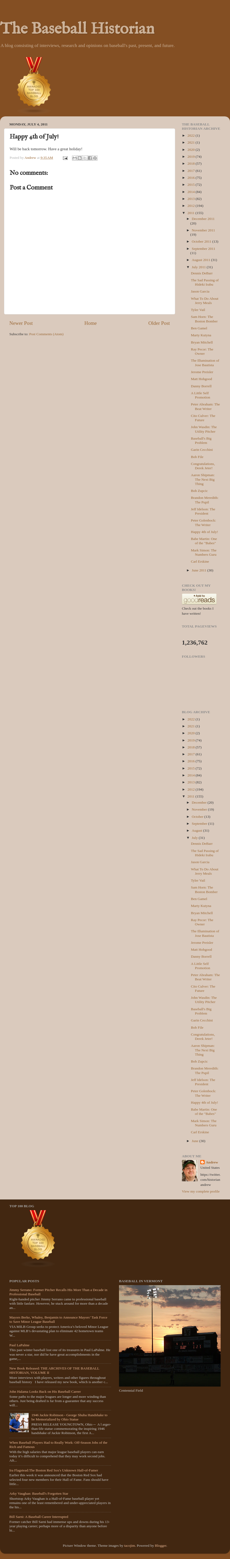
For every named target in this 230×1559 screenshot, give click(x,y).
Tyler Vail (198, 310)
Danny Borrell (201, 386)
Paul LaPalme (19, 1345)
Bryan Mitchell (202, 342)
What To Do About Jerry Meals (204, 301)
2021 (191, 142)
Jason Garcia (200, 291)
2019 (191, 157)
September (200, 824)
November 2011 (203, 230)
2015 (191, 185)
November (200, 809)
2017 (191, 171)
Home (91, 323)
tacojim (129, 1546)
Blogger (160, 1546)
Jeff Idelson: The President (203, 511)
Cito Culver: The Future (203, 418)
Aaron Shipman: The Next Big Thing (203, 479)
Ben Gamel (199, 328)
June (195, 1141)
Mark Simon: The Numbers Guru (204, 552)
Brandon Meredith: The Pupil (204, 500)
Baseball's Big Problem (201, 440)
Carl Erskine (200, 561)
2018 (191, 163)
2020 (191, 150)
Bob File (197, 457)
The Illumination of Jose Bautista (205, 362)
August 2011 (201, 260)
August (197, 830)
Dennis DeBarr (202, 273)
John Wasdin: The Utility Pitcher (204, 429)
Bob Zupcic (199, 491)
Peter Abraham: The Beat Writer (205, 406)
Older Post (159, 323)
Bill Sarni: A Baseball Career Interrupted (38, 1517)
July (195, 838)
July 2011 (199, 267)
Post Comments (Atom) (46, 334)
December (200, 802)
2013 (191, 199)
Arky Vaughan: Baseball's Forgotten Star (38, 1493)
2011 (191, 213)
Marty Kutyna (201, 335)
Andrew (212, 1162)
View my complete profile (201, 1191)
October (198, 817)
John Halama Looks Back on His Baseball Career (45, 1392)
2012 (191, 206)
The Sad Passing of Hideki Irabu (205, 282)
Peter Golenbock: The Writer (203, 522)
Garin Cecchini (202, 450)
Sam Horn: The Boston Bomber (204, 319)
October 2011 (202, 241)
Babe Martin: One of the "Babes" (204, 541)
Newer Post (21, 323)
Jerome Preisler (202, 372)
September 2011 (203, 249)
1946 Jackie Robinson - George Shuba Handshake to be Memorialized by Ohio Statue (69, 1417)
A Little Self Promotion (200, 395)
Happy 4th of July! (204, 532)
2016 (191, 178)
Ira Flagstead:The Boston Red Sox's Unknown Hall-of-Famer (53, 1470)
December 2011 (203, 219)
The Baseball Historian (77, 29)
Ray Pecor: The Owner (202, 351)
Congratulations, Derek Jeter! (203, 466)
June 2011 (199, 570)
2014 (191, 192)
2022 (191, 135)
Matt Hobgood (201, 379)
